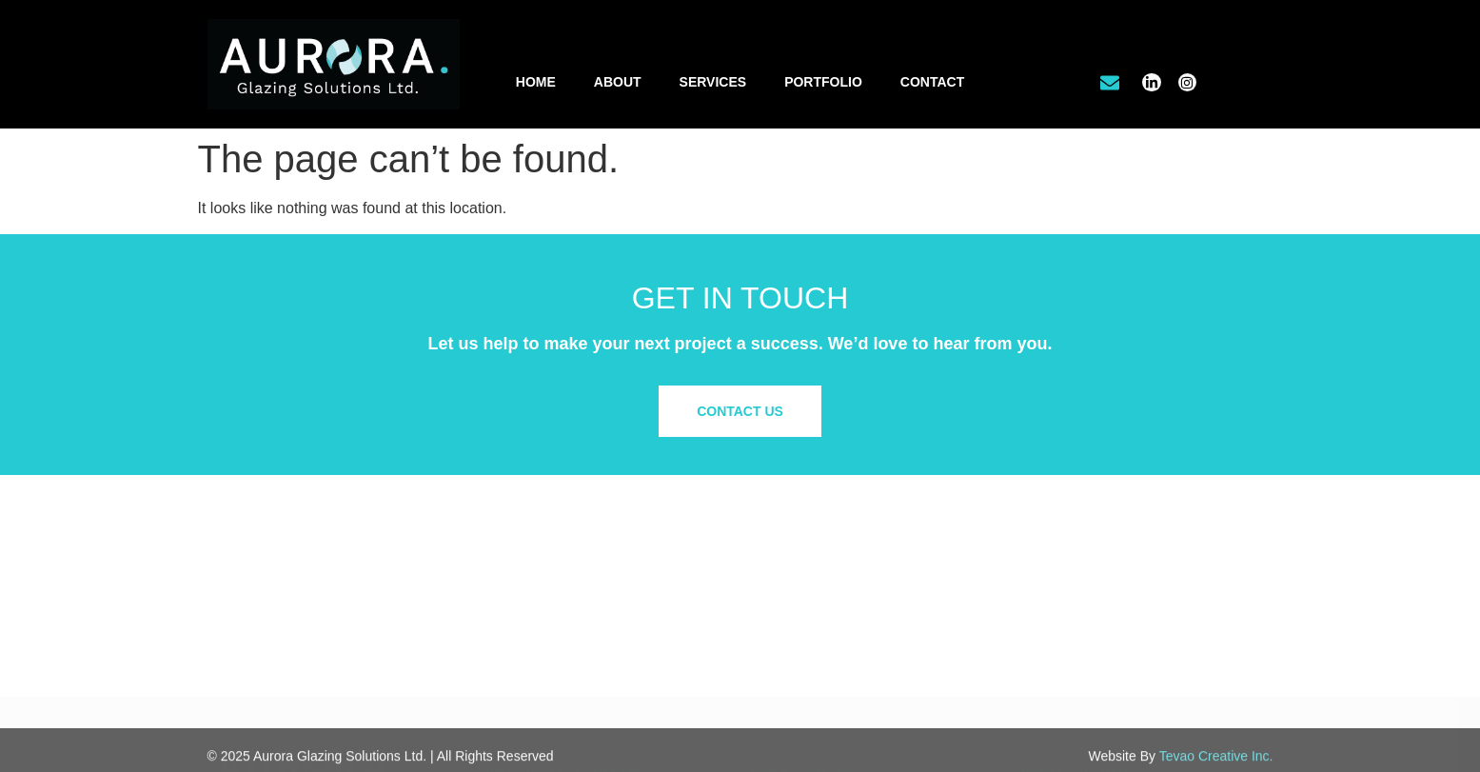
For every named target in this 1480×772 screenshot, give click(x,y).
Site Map (1047, 666)
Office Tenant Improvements (833, 599)
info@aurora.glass (549, 657)
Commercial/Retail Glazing (829, 580)
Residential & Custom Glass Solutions (862, 619)
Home (536, 81)
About (617, 81)
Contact (932, 81)
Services (713, 81)
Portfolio (823, 81)
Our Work (1049, 599)
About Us (1048, 580)
